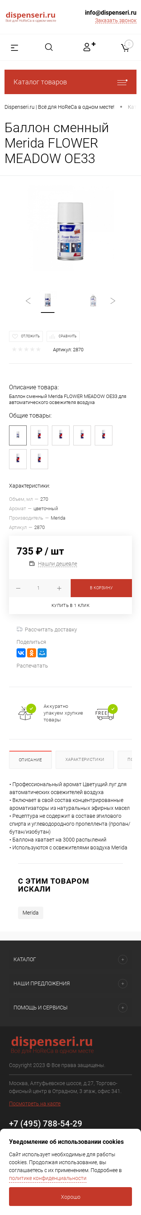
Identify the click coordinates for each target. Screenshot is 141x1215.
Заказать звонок (115, 20)
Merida (31, 913)
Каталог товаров (70, 82)
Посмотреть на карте (35, 1104)
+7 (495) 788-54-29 (45, 1123)
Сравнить (68, 336)
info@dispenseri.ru (110, 12)
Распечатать (32, 666)
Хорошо (70, 1197)
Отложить (30, 336)
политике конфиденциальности (47, 1178)
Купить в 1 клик (70, 605)
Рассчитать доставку (47, 630)
